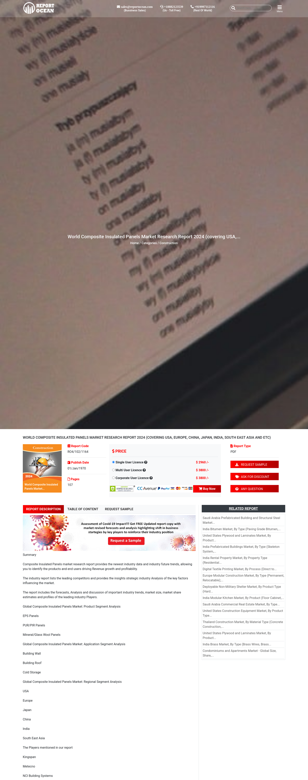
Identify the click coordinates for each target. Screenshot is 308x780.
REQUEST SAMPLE (251, 465)
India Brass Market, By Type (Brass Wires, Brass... (237, 644)
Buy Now (207, 489)
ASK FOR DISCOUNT (252, 477)
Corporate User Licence (132, 478)
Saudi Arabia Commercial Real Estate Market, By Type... (241, 604)
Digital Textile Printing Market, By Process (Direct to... (240, 569)
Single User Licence (129, 462)
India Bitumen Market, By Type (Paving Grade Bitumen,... (242, 529)
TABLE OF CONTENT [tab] (82, 509)
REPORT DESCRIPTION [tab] (43, 509)
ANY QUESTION (249, 489)
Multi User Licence (129, 470)
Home (134, 243)
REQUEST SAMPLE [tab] (119, 509)
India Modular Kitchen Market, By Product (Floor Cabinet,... (243, 598)
